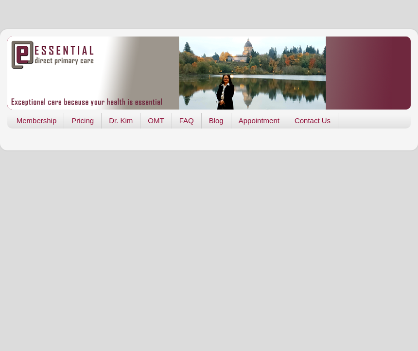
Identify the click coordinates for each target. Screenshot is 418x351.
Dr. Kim (121, 120)
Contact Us (313, 120)
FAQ (186, 120)
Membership (37, 120)
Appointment (259, 120)
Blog (216, 120)
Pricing (82, 120)
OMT (156, 120)
